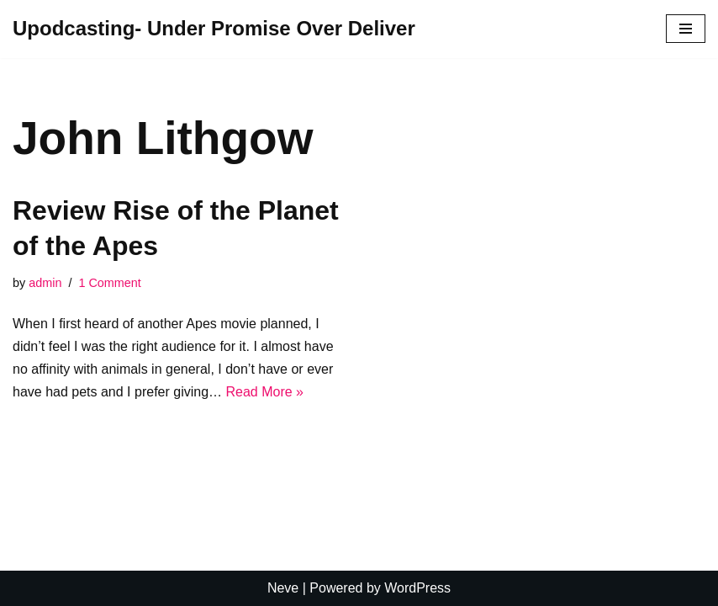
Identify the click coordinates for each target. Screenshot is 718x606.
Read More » (265, 392)
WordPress (417, 588)
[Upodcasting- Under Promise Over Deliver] (214, 29)
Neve (282, 588)
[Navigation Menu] (685, 28)
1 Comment (109, 283)
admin (45, 283)
